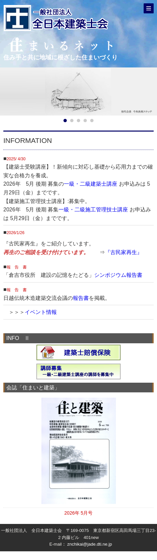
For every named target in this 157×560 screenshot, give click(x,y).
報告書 (81, 298)
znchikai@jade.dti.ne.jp (89, 544)
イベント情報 (41, 312)
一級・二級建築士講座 (90, 184)
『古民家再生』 (123, 252)
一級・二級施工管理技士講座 (93, 209)
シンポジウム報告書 (118, 275)
